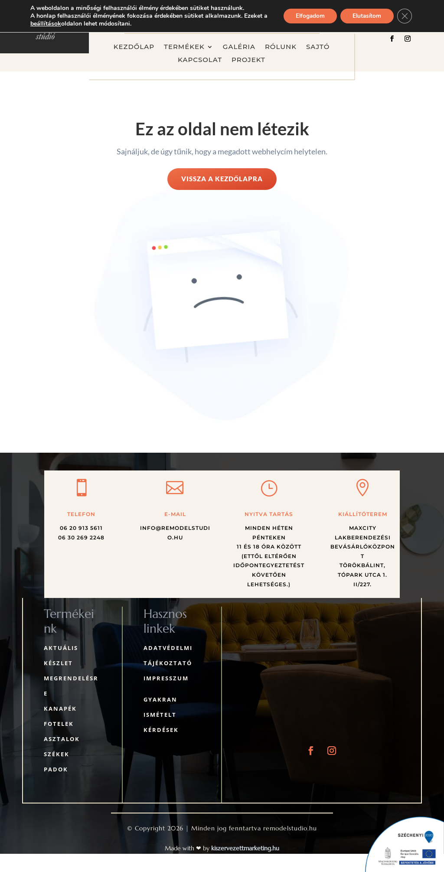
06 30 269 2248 (81, 537)
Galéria (239, 47)
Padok (56, 769)
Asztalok (62, 739)
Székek (56, 754)
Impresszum (166, 678)
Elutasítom (365, 16)
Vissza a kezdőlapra (222, 179)
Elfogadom (305, 16)
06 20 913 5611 (81, 528)
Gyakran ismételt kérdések (161, 715)
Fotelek (59, 724)
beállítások (51, 24)
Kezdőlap (134, 47)
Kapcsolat (200, 60)
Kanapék (60, 708)
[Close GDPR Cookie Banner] (404, 16)
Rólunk (281, 47)
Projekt (248, 60)
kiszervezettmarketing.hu (245, 848)
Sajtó (318, 47)
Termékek (184, 47)
